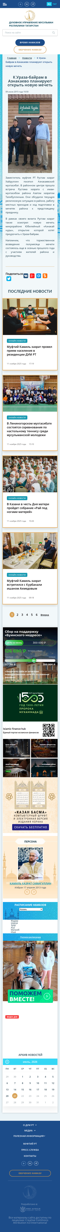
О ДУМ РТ (28, 1125)
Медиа (28, 1130)
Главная (11, 57)
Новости (27, 57)
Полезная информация (28, 1136)
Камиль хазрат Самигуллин (30, 883)
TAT (55, 4)
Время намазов (30, 42)
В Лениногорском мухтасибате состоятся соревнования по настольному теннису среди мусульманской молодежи (29, 429)
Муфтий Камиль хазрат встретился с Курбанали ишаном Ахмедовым (24, 584)
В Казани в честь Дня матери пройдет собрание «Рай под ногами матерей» (28, 508)
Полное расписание (30, 937)
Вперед (45, 614)
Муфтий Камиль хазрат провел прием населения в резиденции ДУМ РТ (29, 350)
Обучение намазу (30, 49)
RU (49, 4)
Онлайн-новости (17, 341)
